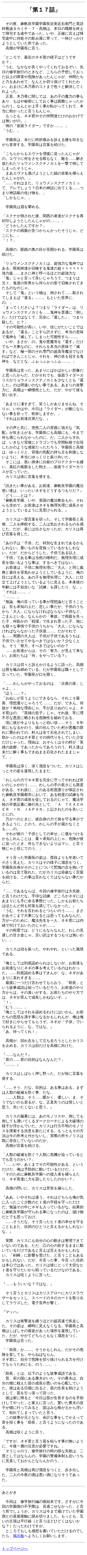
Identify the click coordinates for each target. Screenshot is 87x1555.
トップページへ (15, 1549)
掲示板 (18, 1536)
